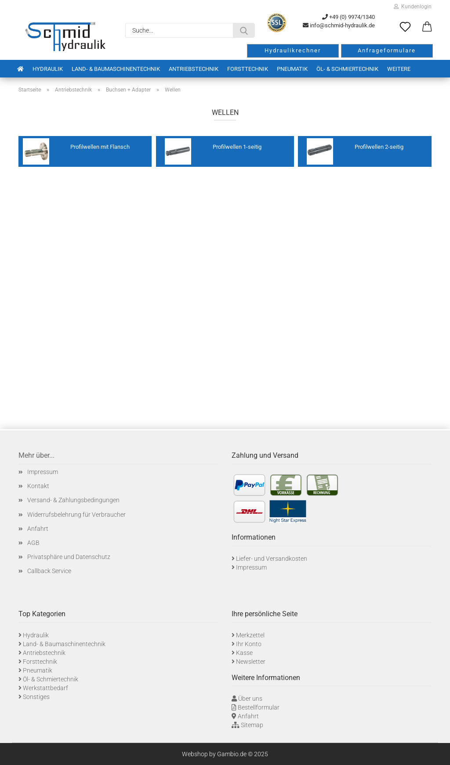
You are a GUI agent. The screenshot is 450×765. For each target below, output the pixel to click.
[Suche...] (244, 30)
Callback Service (49, 570)
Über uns (250, 698)
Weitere (398, 69)
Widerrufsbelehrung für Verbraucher (76, 514)
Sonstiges (36, 696)
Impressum (42, 471)
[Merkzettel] (405, 27)
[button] (427, 27)
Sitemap (252, 724)
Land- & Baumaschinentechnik (116, 69)
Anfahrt (37, 528)
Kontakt (38, 485)
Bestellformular (258, 707)
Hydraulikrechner (293, 50)
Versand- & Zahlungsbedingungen (73, 500)
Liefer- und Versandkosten (271, 558)
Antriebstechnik (193, 69)
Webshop (195, 754)
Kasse (244, 652)
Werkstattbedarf (45, 687)
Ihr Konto (248, 643)
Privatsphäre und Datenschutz (68, 556)
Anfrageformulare (387, 50)
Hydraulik (48, 69)
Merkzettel (250, 635)
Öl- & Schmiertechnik (347, 69)
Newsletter (250, 661)
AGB (33, 542)
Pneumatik (292, 69)
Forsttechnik (247, 69)
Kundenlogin (413, 7)
